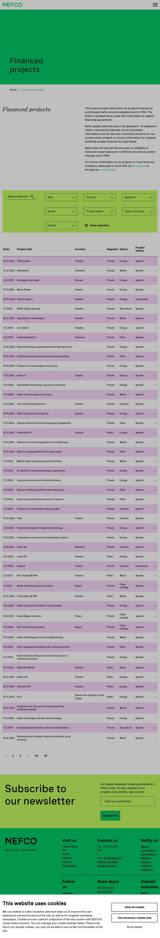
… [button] (28, 755)
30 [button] (45, 755)
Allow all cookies (134, 907)
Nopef (144, 893)
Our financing (105, 887)
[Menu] (155, 5)
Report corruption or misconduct (149, 850)
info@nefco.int (113, 858)
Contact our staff (107, 861)
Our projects (105, 891)
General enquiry (107, 865)
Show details (134, 927)
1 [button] (5, 755)
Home (13, 89)
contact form (108, 169)
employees (139, 165)
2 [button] (13, 755)
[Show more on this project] (155, 261)
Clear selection (96, 225)
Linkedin (67, 893)
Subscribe (110, 815)
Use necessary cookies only (134, 917)
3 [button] (20, 755)
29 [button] (36, 755)
